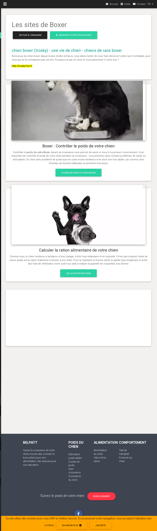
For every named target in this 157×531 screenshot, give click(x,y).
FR (149, 5)
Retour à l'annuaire (30, 35)
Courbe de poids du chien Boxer (78, 172)
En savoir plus (71, 525)
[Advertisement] (78, 316)
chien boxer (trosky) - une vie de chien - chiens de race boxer (67, 50)
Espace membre (101, 496)
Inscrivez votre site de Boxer (73, 35)
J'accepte (100, 525)
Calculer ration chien (78, 273)
